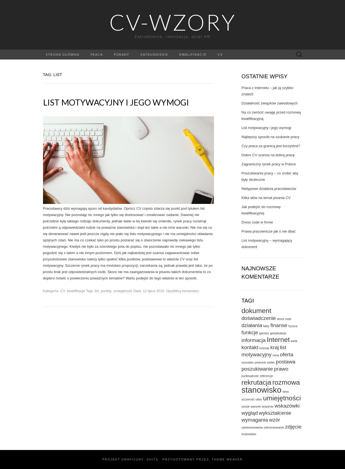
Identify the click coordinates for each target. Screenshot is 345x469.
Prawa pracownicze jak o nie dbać (269, 231)
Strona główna (62, 54)
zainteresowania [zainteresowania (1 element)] (252, 427)
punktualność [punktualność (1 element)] (250, 376)
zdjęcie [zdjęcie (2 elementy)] (293, 427)
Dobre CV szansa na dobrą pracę (268, 155)
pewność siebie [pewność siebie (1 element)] (265, 362)
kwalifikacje (193, 54)
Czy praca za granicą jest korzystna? (271, 146)
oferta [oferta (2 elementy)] (286, 354)
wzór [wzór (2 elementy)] (274, 420)
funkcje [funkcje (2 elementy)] (250, 332)
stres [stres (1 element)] (285, 391)
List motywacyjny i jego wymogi (116, 102)
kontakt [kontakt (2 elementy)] (250, 347)
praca (96, 54)
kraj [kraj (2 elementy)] (274, 347)
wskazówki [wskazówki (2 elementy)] (286, 406)
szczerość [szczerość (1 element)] (248, 399)
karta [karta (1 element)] (294, 341)
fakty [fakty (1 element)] (266, 326)
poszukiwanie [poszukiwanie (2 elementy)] (257, 369)
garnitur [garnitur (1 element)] (264, 333)
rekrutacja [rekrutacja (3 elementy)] (256, 382)
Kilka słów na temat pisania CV (266, 198)
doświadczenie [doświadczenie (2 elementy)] (259, 318)
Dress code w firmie (257, 222)
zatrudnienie (154, 54)
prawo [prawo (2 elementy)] (281, 369)
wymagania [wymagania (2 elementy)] (255, 420)
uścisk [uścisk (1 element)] (246, 406)
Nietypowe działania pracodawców (269, 189)
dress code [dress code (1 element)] (284, 318)
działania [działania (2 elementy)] (252, 325)
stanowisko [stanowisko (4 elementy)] (262, 389)
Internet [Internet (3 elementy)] (278, 339)
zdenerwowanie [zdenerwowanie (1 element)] (274, 427)
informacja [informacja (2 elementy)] (254, 340)
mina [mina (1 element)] (275, 355)
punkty (106, 291)
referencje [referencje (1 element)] (266, 376)
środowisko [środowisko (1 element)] (249, 434)
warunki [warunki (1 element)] (256, 406)
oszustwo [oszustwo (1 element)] (248, 362)
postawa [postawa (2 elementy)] (285, 362)
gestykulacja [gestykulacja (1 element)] (278, 333)
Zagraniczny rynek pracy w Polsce (269, 164)
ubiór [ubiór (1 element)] (259, 399)
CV (220, 54)
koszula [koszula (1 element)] (264, 348)
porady (121, 54)
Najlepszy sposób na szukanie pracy (270, 137)
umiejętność (122, 291)
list (97, 291)
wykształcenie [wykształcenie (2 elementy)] (275, 413)
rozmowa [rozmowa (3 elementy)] (286, 382)
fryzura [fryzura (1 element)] (293, 326)
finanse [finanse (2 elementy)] (278, 325)
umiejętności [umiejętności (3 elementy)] (282, 398)
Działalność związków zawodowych (270, 103)
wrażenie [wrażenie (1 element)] (268, 406)
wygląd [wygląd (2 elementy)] (250, 413)
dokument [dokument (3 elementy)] (256, 310)
